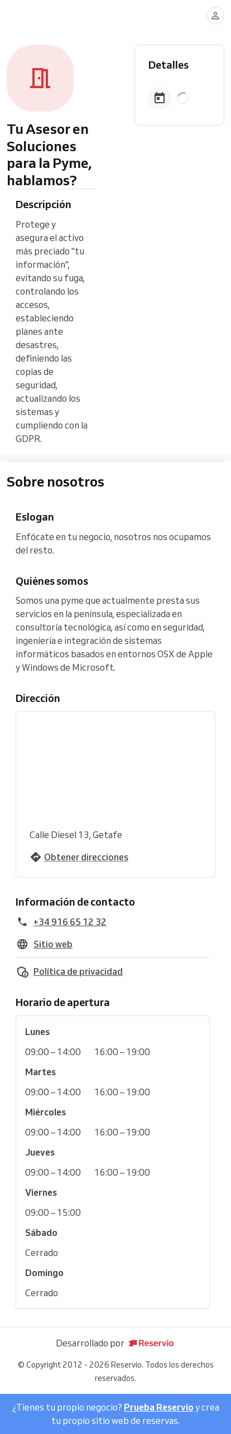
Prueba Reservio (159, 1407)
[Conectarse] (215, 16)
